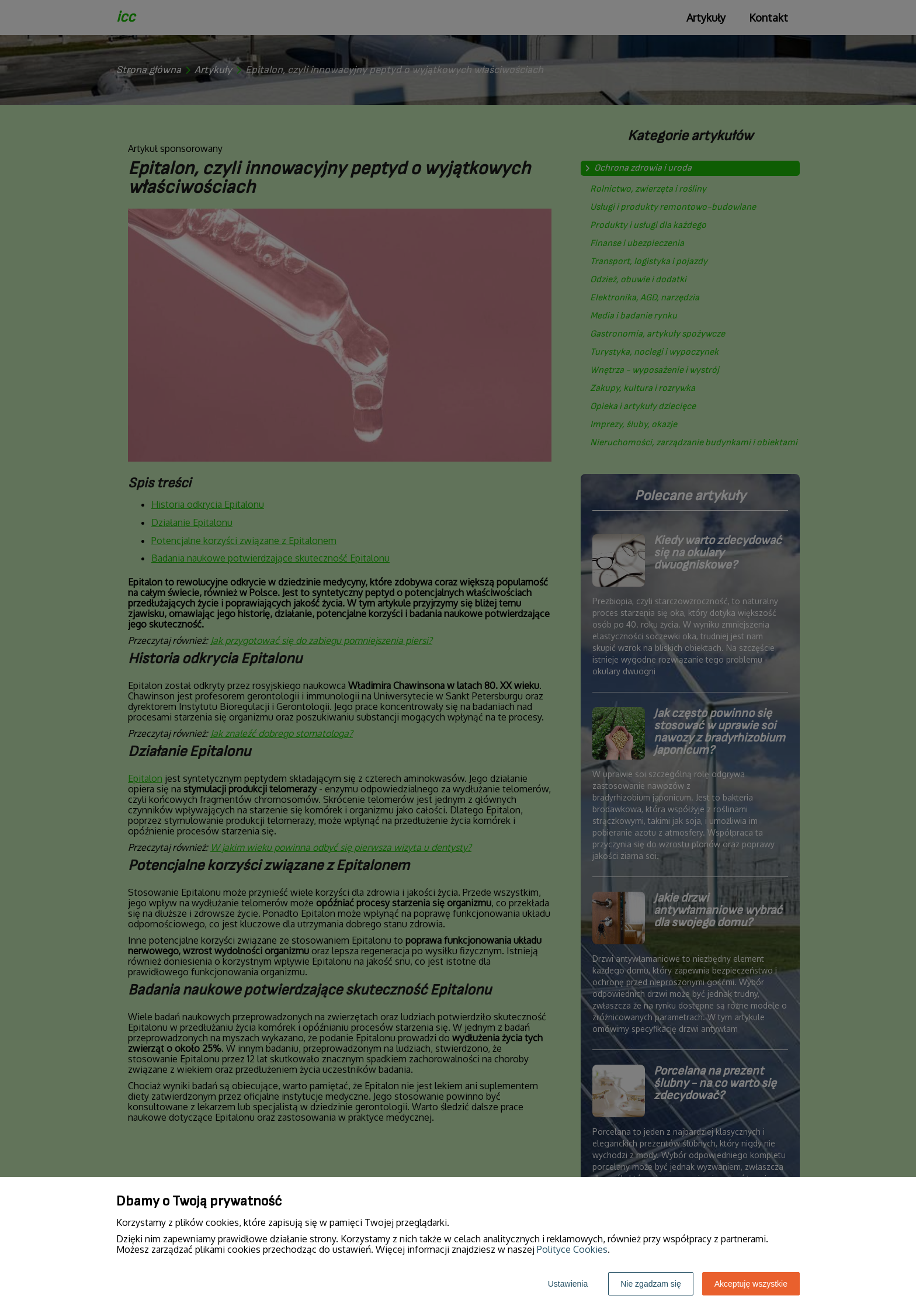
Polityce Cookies (572, 1249)
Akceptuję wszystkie (750, 1283)
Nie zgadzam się (650, 1283)
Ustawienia (568, 1283)
